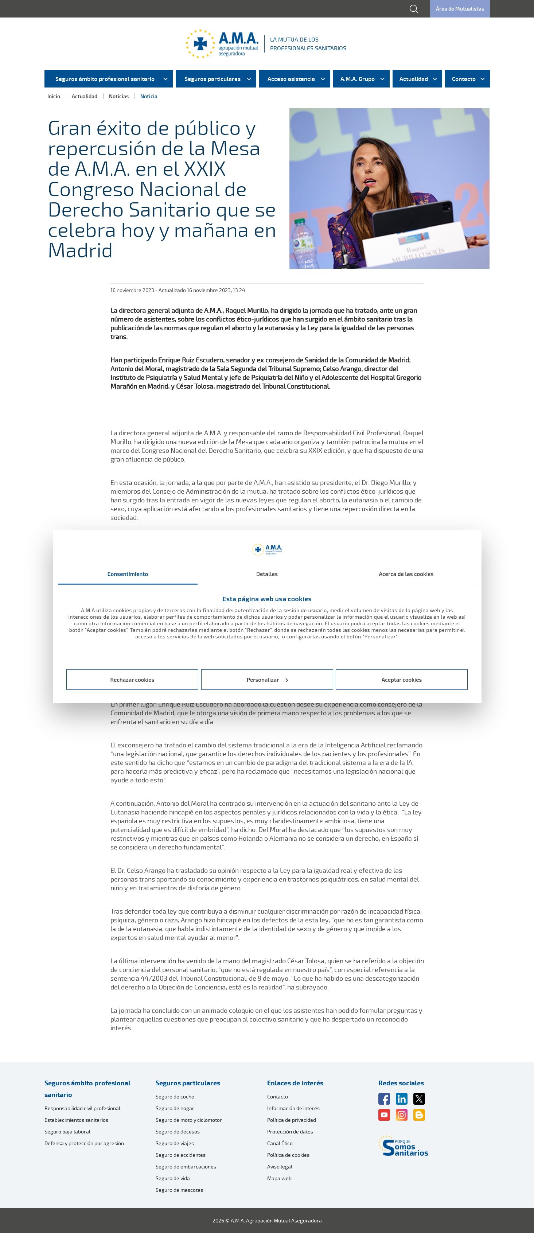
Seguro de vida (173, 1178)
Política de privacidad (291, 1119)
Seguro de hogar (175, 1108)
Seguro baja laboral (67, 1131)
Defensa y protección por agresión (84, 1143)
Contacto (277, 1096)
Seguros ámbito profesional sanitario (87, 1088)
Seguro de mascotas (179, 1189)
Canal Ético (280, 1143)
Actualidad (84, 96)
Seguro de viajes (175, 1143)
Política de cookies (288, 1154)
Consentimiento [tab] (128, 574)
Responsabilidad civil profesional (82, 1108)
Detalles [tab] (267, 574)
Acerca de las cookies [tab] (406, 574)
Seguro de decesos (178, 1131)
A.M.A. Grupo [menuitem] (357, 79)
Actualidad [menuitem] (413, 79)
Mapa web (279, 1178)
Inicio (53, 96)
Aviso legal (279, 1166)
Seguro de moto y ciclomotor (189, 1119)
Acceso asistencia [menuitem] (291, 79)
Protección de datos (290, 1131)
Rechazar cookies (132, 679)
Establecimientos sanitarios (76, 1119)
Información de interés (293, 1108)
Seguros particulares (188, 1083)
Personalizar (267, 679)
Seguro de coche (175, 1096)
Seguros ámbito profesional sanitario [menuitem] (105, 79)
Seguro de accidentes (181, 1154)
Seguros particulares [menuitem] (212, 79)
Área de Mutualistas (460, 8)
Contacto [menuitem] (464, 79)
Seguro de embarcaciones (186, 1166)
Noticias (119, 96)
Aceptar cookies (402, 679)
